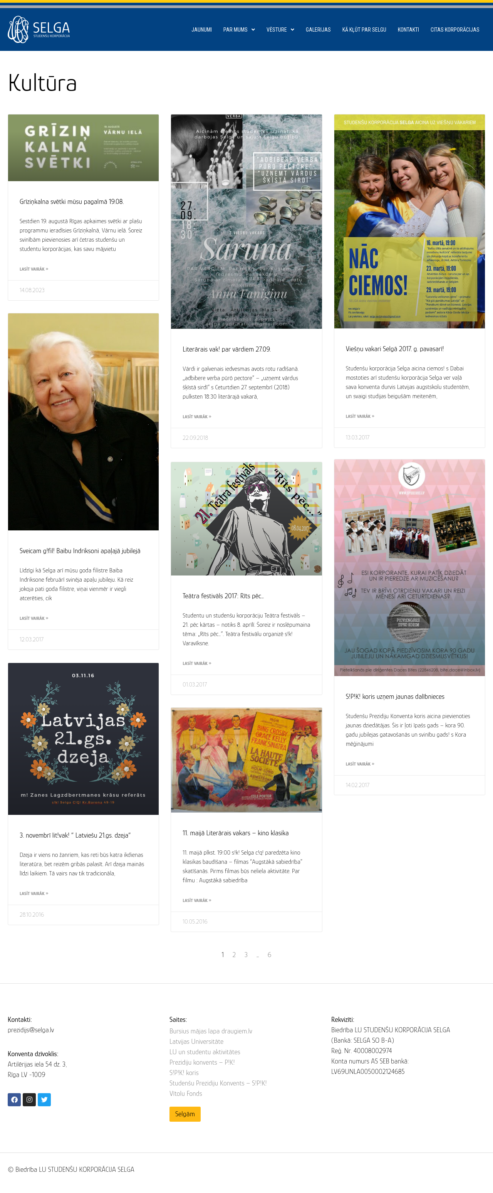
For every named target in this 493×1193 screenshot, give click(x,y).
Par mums (239, 29)
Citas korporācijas (455, 30)
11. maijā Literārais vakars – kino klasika (235, 834)
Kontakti (408, 30)
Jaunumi (201, 30)
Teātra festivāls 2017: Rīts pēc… (223, 596)
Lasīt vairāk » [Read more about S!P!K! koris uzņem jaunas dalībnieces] (360, 766)
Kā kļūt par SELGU (364, 30)
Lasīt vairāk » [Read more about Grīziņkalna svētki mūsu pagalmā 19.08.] (34, 269)
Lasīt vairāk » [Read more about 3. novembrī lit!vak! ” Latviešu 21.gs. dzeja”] (34, 895)
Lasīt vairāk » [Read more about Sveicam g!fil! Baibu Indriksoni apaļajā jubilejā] (34, 619)
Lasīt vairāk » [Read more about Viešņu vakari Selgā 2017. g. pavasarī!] (360, 416)
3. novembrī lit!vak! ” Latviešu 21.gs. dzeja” (75, 837)
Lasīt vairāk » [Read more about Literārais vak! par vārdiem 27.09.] (197, 416)
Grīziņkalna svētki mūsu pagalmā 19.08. (72, 201)
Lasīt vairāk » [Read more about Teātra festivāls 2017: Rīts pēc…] (197, 663)
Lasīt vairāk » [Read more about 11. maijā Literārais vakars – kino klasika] (197, 901)
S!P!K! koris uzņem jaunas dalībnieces (395, 698)
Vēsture (280, 29)
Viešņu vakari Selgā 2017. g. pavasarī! (395, 349)
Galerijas (318, 30)
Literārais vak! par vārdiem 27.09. (227, 349)
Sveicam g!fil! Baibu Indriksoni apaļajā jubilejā (80, 551)
